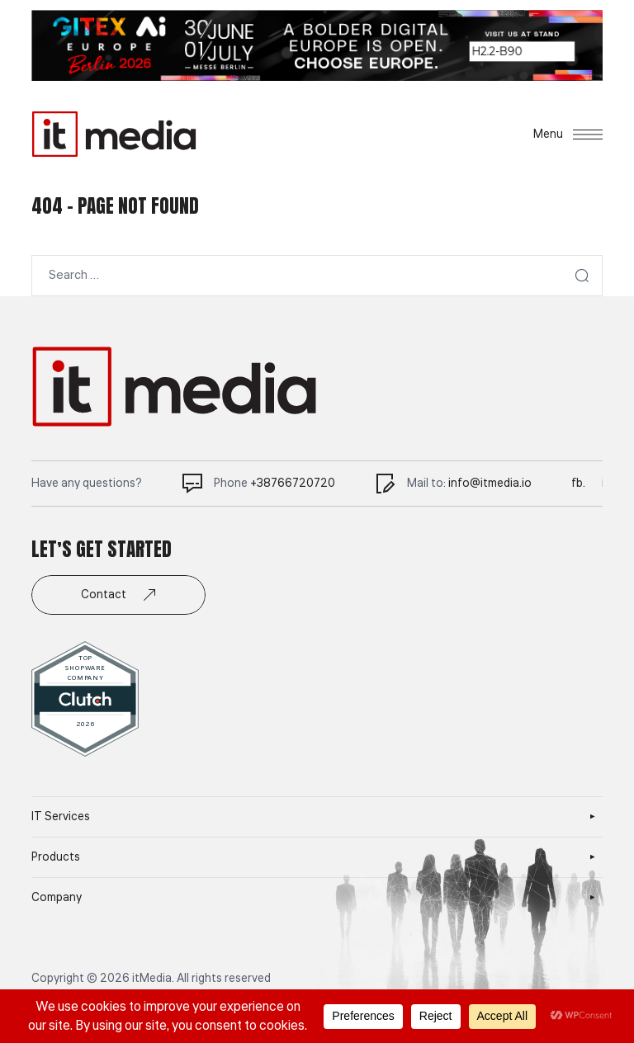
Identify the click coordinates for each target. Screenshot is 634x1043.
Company (56, 898)
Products (55, 857)
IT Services (60, 817)
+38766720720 (292, 483)
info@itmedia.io (490, 483)
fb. (578, 483)
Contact (118, 595)
